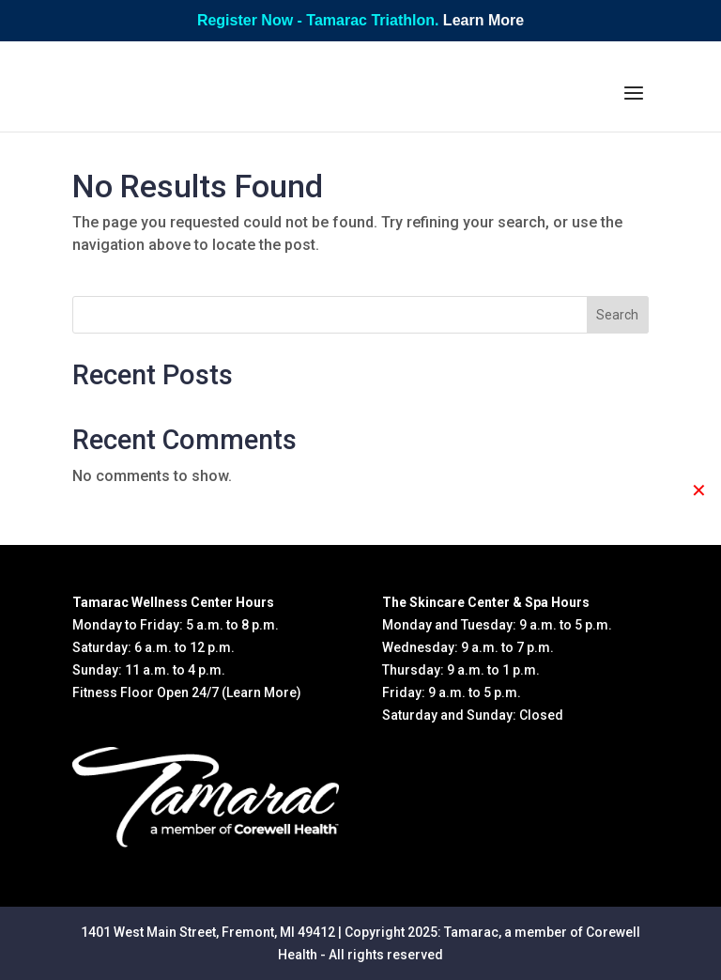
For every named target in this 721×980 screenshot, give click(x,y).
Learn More (483, 20)
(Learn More (259, 692)
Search (617, 314)
